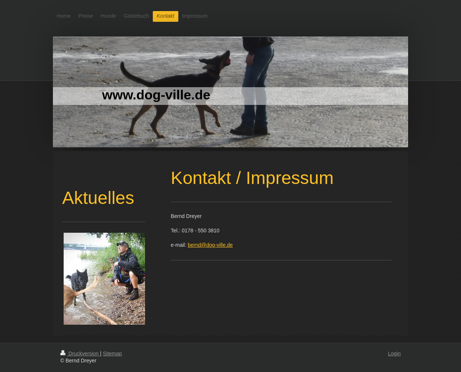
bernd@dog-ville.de (210, 245)
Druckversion (80, 353)
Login (394, 353)
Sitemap (112, 353)
